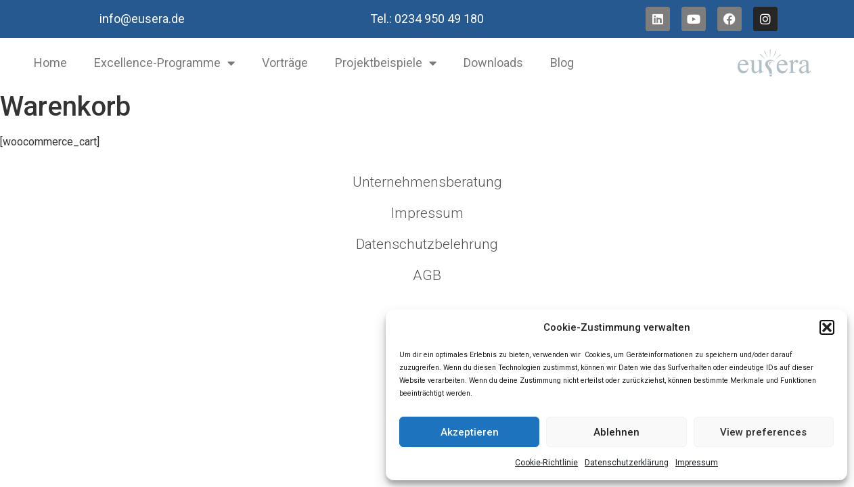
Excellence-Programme (164, 63)
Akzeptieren (470, 432)
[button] (827, 327)
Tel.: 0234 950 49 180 (427, 18)
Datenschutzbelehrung (427, 244)
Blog (562, 62)
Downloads (493, 62)
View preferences (763, 432)
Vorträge (285, 62)
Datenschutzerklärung (627, 462)
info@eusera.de (142, 18)
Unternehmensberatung (427, 182)
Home (50, 62)
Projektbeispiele (385, 63)
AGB (427, 275)
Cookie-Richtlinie (546, 462)
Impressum (696, 462)
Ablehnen (616, 432)
